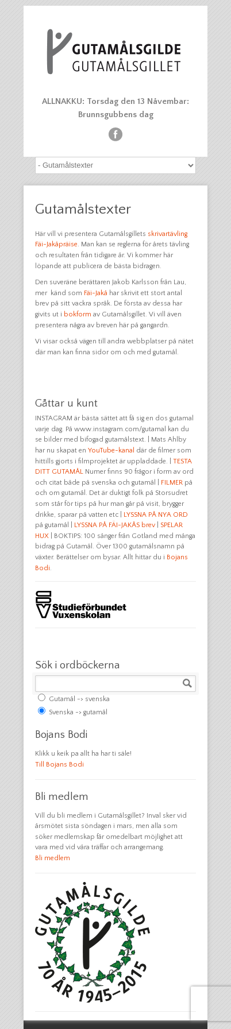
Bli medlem (52, 858)
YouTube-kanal (111, 450)
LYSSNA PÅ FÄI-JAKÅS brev (114, 525)
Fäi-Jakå (95, 293)
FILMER (172, 482)
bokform (77, 314)
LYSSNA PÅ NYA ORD (156, 515)
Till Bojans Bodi (59, 764)
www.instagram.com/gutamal (120, 429)
